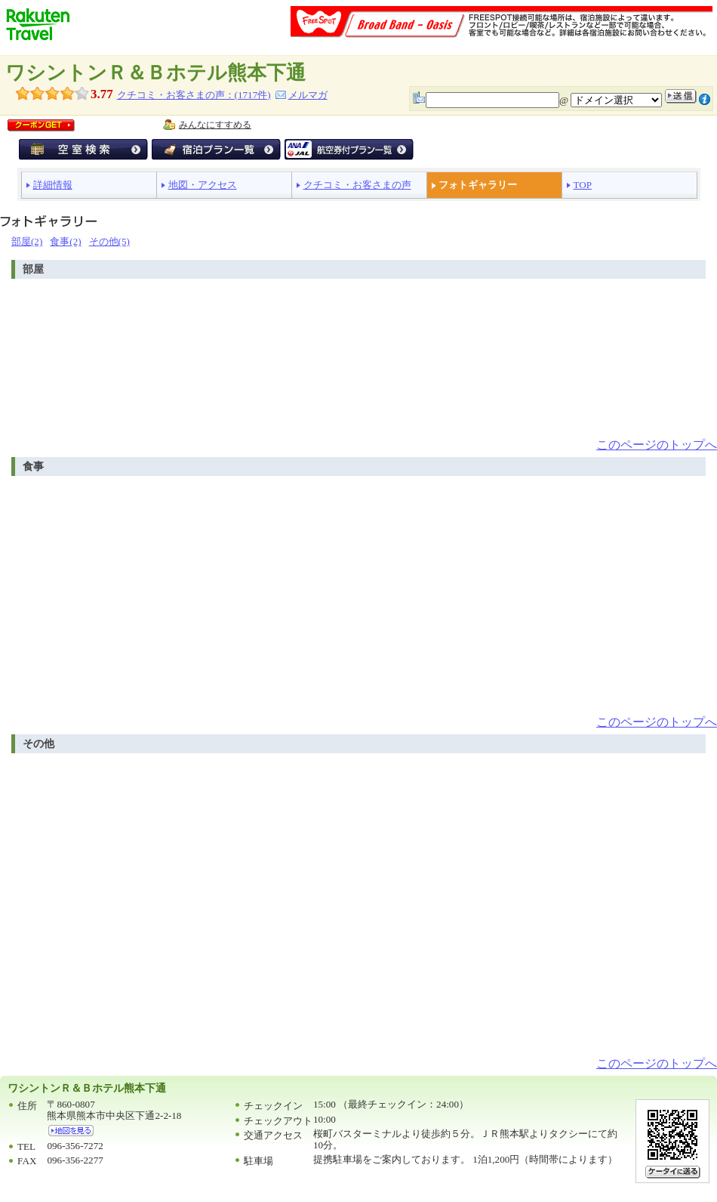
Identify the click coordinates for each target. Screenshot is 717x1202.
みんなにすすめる (215, 124)
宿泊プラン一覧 (216, 149)
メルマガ (308, 94)
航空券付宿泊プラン (349, 149)
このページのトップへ (656, 444)
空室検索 (83, 149)
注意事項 (704, 99)
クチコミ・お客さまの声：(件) (194, 94)
